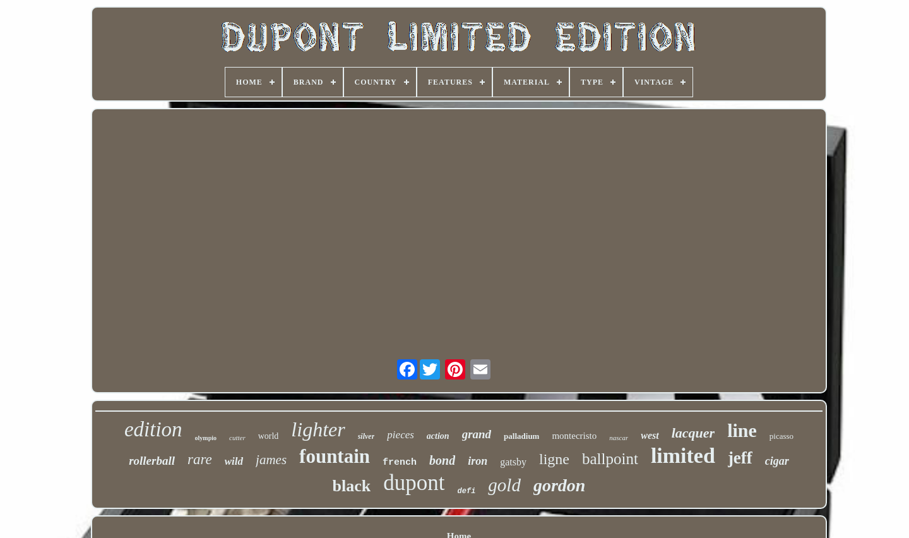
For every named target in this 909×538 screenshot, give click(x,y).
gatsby (513, 462)
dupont (413, 482)
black (352, 486)
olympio (206, 437)
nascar (618, 437)
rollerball (152, 460)
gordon (559, 485)
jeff (740, 457)
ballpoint (610, 458)
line (742, 430)
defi (467, 491)
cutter (237, 437)
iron (477, 461)
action (438, 436)
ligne (554, 459)
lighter (318, 429)
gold (504, 485)
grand (476, 434)
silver (366, 436)
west (649, 435)
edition (153, 429)
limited (683, 455)
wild (234, 461)
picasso (781, 436)
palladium (521, 436)
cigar (777, 461)
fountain (334, 456)
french (400, 462)
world (268, 436)
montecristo (574, 436)
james (271, 459)
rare (199, 459)
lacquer (693, 433)
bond (442, 460)
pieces (400, 435)
